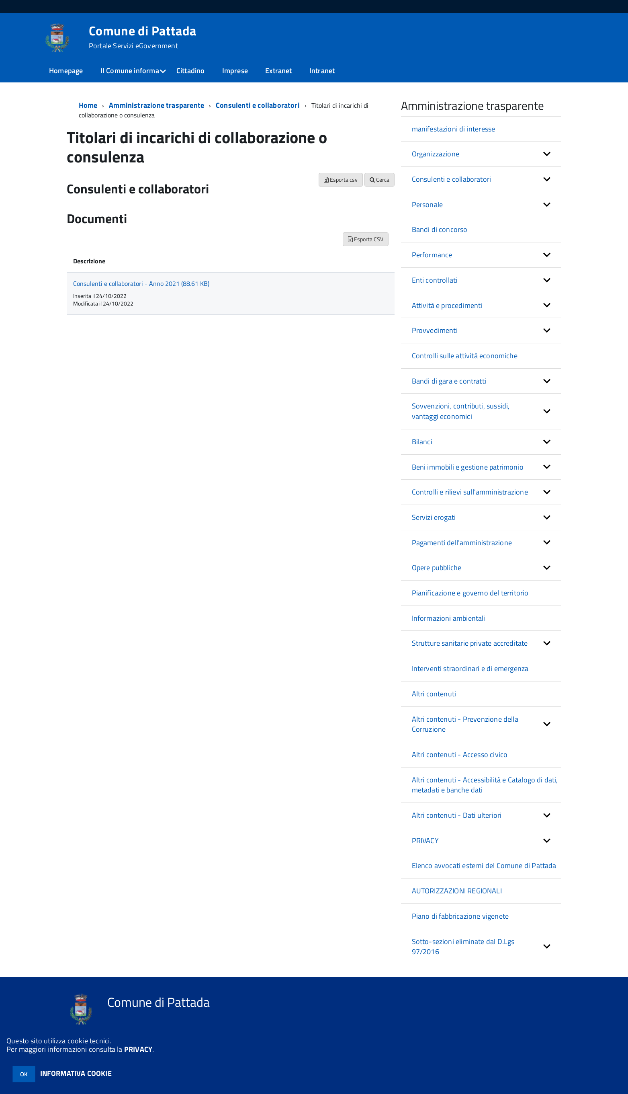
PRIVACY (138, 1049)
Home (88, 105)
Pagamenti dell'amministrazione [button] (462, 542)
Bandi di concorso (440, 229)
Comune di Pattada (142, 37)
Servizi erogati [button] (434, 517)
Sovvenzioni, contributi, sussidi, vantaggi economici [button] (461, 411)
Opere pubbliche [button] (437, 567)
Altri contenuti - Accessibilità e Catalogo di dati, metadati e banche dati (485, 785)
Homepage (66, 70)
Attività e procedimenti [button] (447, 305)
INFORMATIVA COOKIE (76, 1073)
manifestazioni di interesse (453, 128)
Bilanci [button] (422, 441)
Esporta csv (341, 179)
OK (24, 1074)
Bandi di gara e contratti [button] (449, 381)
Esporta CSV (365, 239)
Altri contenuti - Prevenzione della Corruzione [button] (465, 724)
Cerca (379, 179)
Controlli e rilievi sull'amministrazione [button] (470, 491)
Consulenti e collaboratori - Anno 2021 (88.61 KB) (141, 283)
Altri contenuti (434, 693)
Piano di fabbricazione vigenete (460, 916)
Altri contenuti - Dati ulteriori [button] (457, 815)
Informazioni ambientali (448, 618)
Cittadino (190, 70)
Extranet (278, 70)
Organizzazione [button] (436, 153)
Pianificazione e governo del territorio (470, 592)
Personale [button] (427, 204)
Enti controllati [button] (435, 280)
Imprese (235, 70)
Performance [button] (432, 254)
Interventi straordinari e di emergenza (470, 668)
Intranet (322, 70)
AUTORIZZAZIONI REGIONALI (457, 890)
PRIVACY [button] (425, 840)
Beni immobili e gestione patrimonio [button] (468, 467)
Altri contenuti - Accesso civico (460, 754)
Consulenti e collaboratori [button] (451, 179)
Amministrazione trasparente (156, 105)
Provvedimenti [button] (435, 330)
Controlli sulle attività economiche (465, 355)
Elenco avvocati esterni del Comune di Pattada (484, 865)
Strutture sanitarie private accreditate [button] (470, 643)
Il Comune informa (129, 70)
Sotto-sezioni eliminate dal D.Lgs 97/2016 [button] (463, 946)
